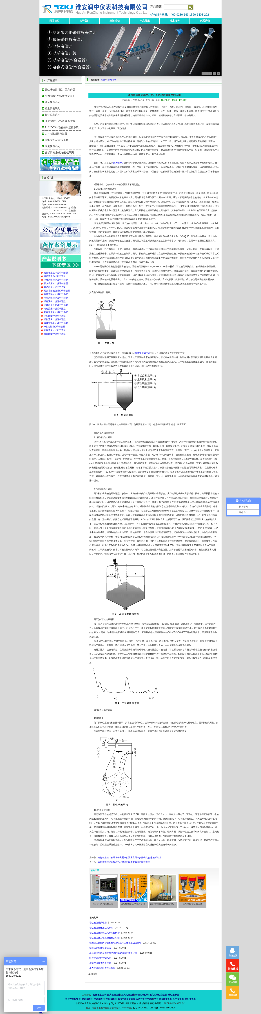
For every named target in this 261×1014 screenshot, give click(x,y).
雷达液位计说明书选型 (55, 287)
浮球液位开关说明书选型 (56, 305)
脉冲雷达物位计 (142, 353)
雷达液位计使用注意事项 (101, 927)
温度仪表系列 (52, 146)
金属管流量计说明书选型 (56, 323)
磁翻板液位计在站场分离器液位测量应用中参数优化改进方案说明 (129, 857)
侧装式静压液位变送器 (100, 948)
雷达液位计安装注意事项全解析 (104, 932)
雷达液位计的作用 (98, 922)
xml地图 (128, 1007)
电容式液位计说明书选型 (56, 298)
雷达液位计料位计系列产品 (60, 89)
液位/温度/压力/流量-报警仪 (60, 121)
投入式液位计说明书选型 (56, 283)
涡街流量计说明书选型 (55, 319)
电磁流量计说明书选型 (55, 308)
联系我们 (205, 20)
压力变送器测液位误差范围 (102, 968)
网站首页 (54, 20)
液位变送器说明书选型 (55, 276)
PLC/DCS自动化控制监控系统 (62, 127)
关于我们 (84, 20)
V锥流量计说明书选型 (54, 326)
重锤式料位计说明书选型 (56, 294)
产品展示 (145, 20)
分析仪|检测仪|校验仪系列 (59, 152)
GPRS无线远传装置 (56, 133)
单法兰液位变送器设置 (100, 963)
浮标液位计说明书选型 (55, 301)
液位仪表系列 (52, 102)
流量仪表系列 (52, 108)
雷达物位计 (118, 163)
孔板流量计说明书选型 (55, 330)
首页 (103, 80)
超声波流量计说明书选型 (56, 312)
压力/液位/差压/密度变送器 (60, 95)
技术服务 (175, 20)
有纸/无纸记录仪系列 (56, 139)
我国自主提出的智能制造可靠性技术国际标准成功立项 (115, 943)
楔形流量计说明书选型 (55, 334)
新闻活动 (115, 20)
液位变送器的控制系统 (100, 958)
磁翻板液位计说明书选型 (56, 272)
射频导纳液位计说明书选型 (57, 290)
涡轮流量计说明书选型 (55, 316)
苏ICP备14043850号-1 (174, 1003)
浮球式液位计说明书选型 (56, 280)
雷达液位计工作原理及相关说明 (104, 937)
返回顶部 (92, 973)
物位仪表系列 (52, 114)
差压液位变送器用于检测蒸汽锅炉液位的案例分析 (113, 953)
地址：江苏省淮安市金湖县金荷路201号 (105, 1007)
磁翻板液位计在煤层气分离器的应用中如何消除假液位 (124, 862)
